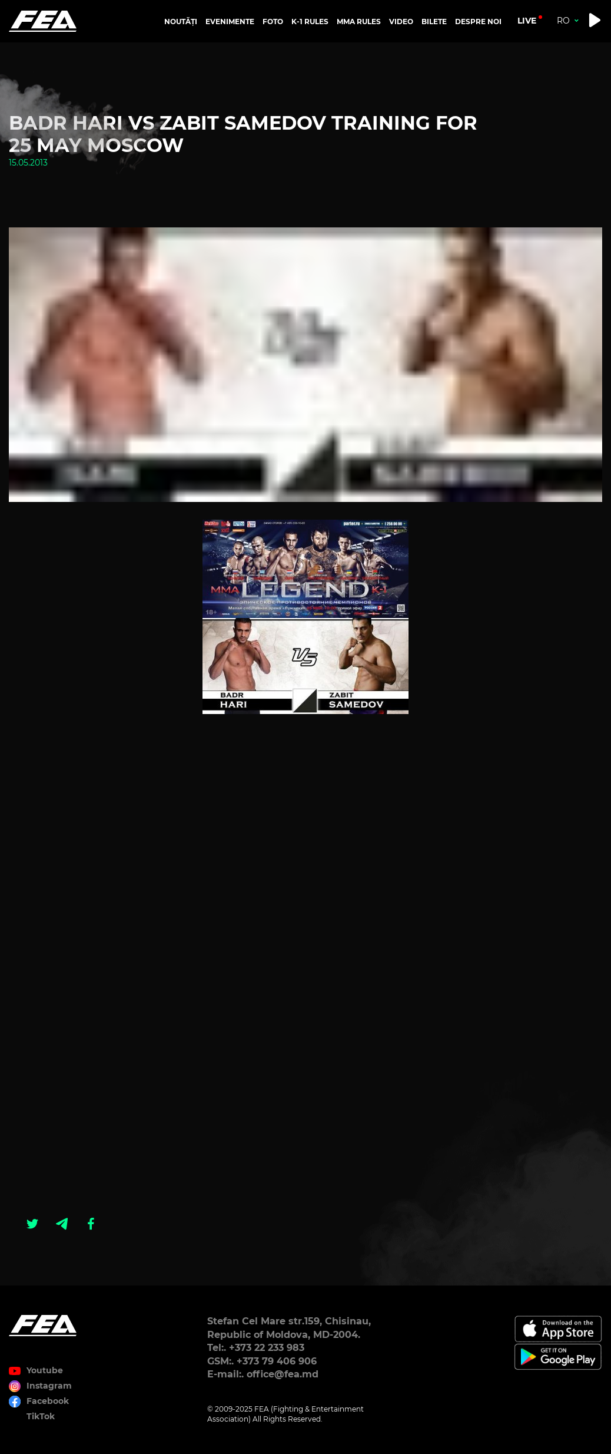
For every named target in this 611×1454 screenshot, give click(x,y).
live (526, 20)
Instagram (49, 1385)
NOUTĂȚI (180, 21)
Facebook (47, 1401)
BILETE (434, 21)
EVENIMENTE (229, 21)
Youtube (44, 1370)
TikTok (40, 1416)
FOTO (273, 21)
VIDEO (401, 21)
